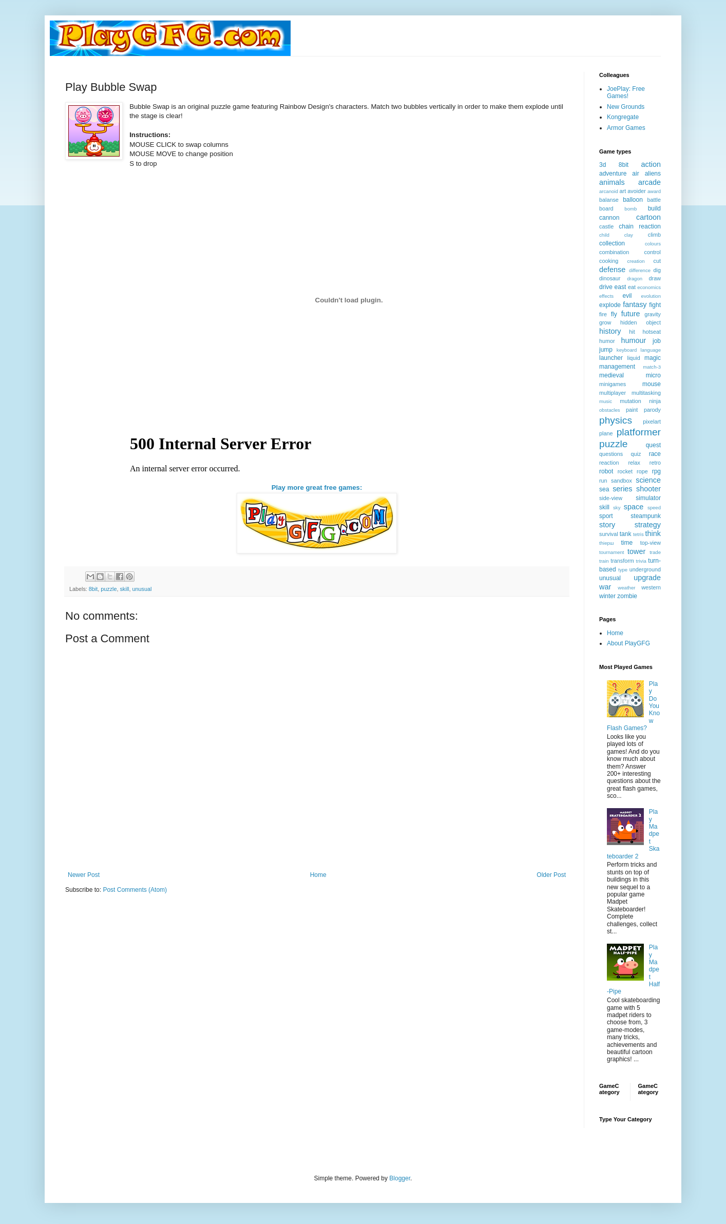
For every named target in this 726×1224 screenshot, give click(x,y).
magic (652, 357)
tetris (638, 534)
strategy (648, 525)
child (604, 235)
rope (642, 471)
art (623, 191)
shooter (648, 489)
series (622, 489)
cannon (609, 217)
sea (604, 489)
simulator (648, 498)
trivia (641, 561)
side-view (610, 498)
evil (627, 295)
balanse (609, 200)
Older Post (551, 874)
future (630, 314)
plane (606, 433)
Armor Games (626, 127)
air (635, 173)
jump (606, 349)
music (605, 401)
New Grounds (625, 106)
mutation (630, 401)
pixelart (652, 421)
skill (124, 589)
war (605, 587)
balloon (633, 199)
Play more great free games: (317, 487)
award (654, 191)
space (633, 507)
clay (628, 235)
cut (657, 261)
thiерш (606, 543)
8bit (93, 589)
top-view (650, 543)
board (606, 208)
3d (602, 164)
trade (655, 552)
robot (606, 471)
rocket (625, 471)
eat (632, 287)
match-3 (652, 367)
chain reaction (640, 226)
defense (612, 269)
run (603, 480)
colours (653, 243)
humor (607, 341)
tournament (611, 552)
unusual (141, 589)
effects (606, 296)
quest (653, 445)
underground (645, 569)
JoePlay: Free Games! (626, 92)
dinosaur (609, 278)
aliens (653, 173)
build (654, 208)
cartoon (648, 217)
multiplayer (612, 393)
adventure (612, 173)
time (627, 542)
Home (318, 874)
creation (636, 261)
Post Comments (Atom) (135, 889)
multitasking (646, 393)
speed (654, 507)
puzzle (109, 589)
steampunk (646, 516)
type (622, 569)
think (653, 533)
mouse (651, 384)
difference (640, 270)
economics (649, 287)
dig (657, 270)
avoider (636, 191)
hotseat (652, 332)
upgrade (647, 577)
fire (603, 314)
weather (626, 587)
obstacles (609, 410)
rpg (656, 471)
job (657, 341)
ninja (655, 401)
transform (622, 561)
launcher (611, 357)
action (651, 164)
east (620, 287)
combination (614, 252)
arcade (649, 182)
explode (610, 305)
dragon (634, 278)
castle (606, 226)
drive (606, 287)
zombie (627, 596)
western (651, 587)
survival (608, 534)
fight (655, 305)
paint (632, 410)
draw (655, 278)
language (651, 350)
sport (606, 516)
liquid (633, 358)
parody (652, 410)
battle (654, 200)
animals (612, 182)
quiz (636, 454)
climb (654, 235)
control (652, 252)
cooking (608, 261)
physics (615, 420)
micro (653, 375)
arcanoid (608, 191)
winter (607, 596)
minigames (612, 384)
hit (632, 332)
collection (612, 243)
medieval (611, 375)
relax (634, 463)
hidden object (640, 322)
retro (655, 463)
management (617, 366)
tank (626, 534)
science (648, 480)
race (655, 453)
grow (605, 322)
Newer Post (84, 874)
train (604, 561)
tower (636, 551)
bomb (630, 209)
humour (633, 340)
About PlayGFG (628, 643)
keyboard (627, 350)
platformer (639, 432)
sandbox (621, 480)
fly (614, 314)
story (607, 525)
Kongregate (623, 117)
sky (616, 507)
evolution (651, 296)
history (610, 331)
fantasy (634, 304)
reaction (609, 463)
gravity (652, 314)
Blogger (399, 1178)
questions (611, 454)
